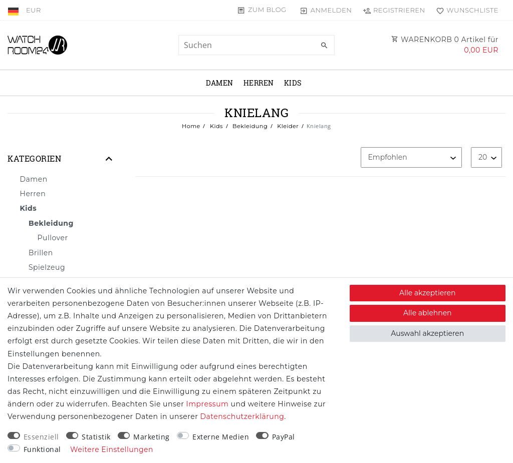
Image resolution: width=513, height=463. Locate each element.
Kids (293, 83)
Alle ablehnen (427, 312)
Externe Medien (220, 436)
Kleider (287, 126)
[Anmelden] (326, 10)
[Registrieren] (393, 10)
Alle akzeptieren (427, 292)
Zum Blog (267, 10)
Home (191, 126)
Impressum (207, 403)
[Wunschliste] (465, 10)
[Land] (14, 10)
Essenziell (41, 436)
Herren (258, 83)
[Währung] (34, 10)
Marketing (151, 436)
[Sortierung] (411, 157)
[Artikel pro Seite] (486, 157)
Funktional (42, 449)
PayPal (283, 436)
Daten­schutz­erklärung (242, 416)
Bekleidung (249, 126)
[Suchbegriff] (256, 45)
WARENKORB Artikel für (444, 45)
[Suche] (324, 46)
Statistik (96, 436)
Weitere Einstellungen (111, 449)
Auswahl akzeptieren (427, 333)
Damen (219, 83)
